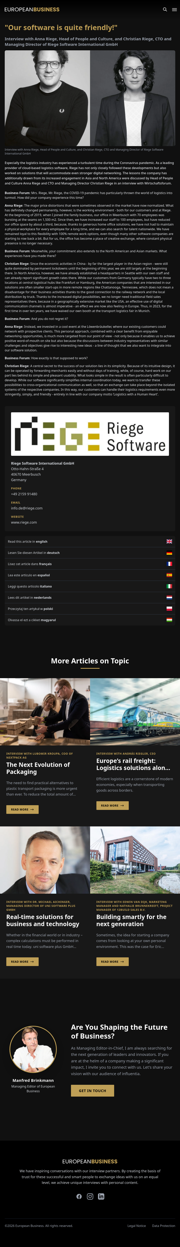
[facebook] (79, 1196)
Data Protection (163, 1226)
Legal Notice (137, 1226)
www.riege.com (24, 522)
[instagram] (90, 1196)
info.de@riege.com (27, 508)
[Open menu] (172, 9)
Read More (22, 809)
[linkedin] (101, 1196)
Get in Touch (92, 1090)
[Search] (165, 9)
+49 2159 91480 (24, 494)
